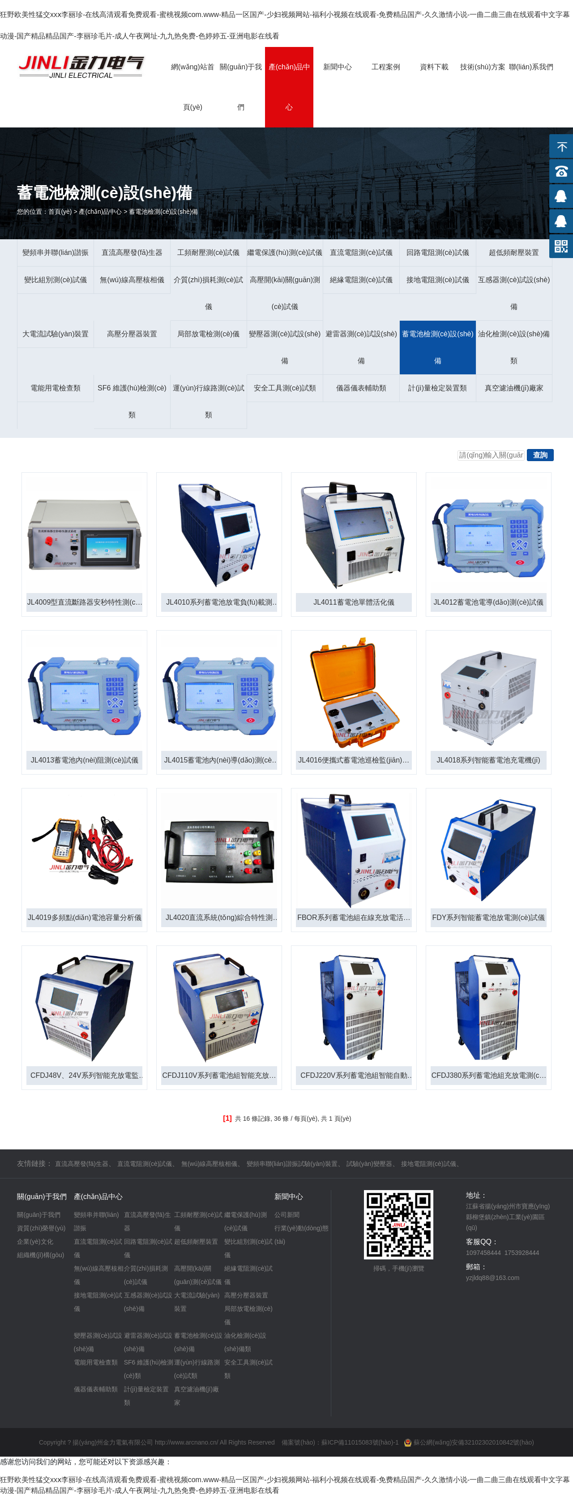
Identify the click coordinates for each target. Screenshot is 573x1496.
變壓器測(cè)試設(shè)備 (285, 347)
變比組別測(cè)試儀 (55, 280)
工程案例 (386, 67)
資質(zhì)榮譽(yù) (41, 1228)
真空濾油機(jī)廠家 (514, 388)
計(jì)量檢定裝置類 (437, 388)
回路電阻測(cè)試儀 (437, 252)
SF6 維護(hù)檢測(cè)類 (132, 401)
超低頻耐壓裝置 (514, 252)
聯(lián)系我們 (531, 67)
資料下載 (434, 67)
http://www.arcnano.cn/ (186, 1442)
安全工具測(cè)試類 (285, 388)
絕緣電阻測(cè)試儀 (361, 280)
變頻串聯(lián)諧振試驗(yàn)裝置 (292, 1163)
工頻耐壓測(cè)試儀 (208, 252)
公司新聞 (286, 1214)
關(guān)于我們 (241, 87)
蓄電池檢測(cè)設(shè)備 (438, 347)
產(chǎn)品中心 (289, 87)
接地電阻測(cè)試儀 (437, 280)
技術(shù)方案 (482, 67)
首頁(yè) (60, 211)
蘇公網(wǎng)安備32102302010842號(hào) (474, 1442)
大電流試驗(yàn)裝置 (55, 334)
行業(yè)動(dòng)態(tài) (301, 1235)
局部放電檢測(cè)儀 (208, 334)
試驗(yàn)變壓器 (369, 1163)
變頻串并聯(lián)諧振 (55, 252)
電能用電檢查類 (55, 388)
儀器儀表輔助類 (361, 388)
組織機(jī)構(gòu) (40, 1255)
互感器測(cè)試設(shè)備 (514, 293)
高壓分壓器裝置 (132, 334)
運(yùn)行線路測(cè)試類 (208, 401)
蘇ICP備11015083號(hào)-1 (360, 1442)
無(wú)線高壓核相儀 (132, 280)
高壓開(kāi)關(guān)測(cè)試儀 (285, 293)
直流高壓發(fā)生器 (132, 252)
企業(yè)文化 (35, 1241)
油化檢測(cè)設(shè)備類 (514, 347)
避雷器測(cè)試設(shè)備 (361, 347)
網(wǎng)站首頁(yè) (192, 87)
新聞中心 (337, 67)
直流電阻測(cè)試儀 (361, 252)
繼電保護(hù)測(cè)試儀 (284, 252)
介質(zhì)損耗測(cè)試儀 (209, 293)
